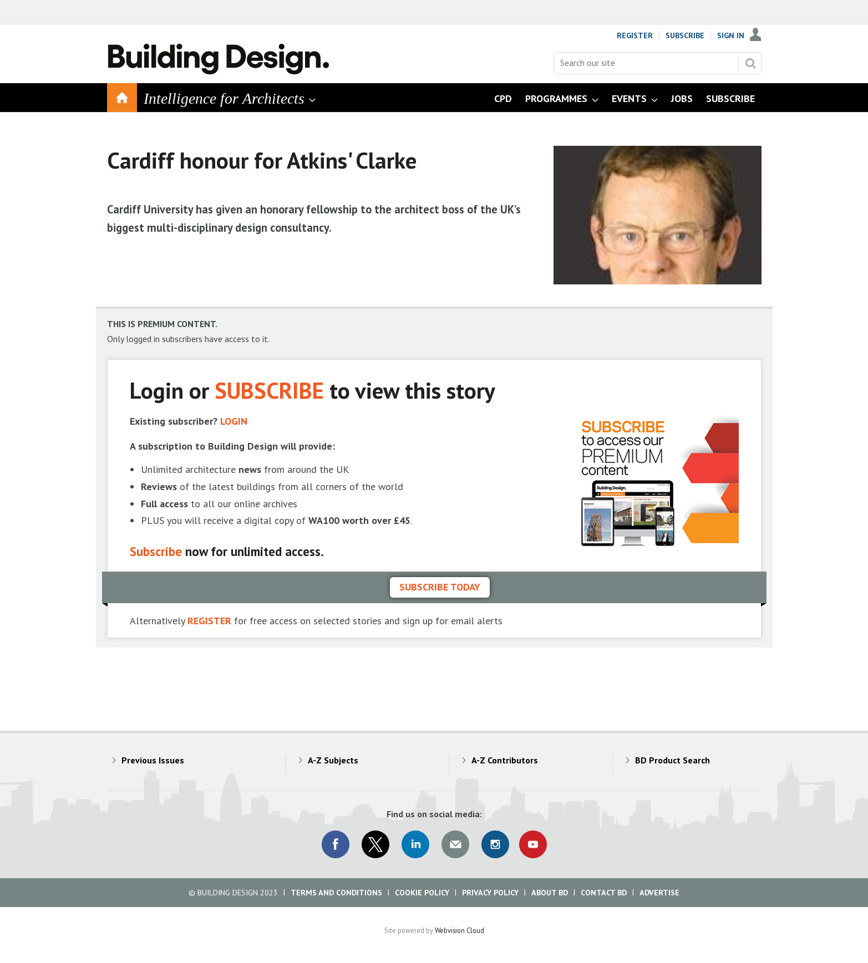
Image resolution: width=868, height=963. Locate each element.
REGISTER (209, 620)
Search (750, 63)
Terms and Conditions (336, 893)
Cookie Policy (422, 893)
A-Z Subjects (333, 760)
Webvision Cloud (459, 930)
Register (635, 35)
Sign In (730, 35)
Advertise (659, 893)
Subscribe (685, 35)
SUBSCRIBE (269, 390)
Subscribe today (439, 586)
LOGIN (233, 421)
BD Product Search (672, 760)
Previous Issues (152, 760)
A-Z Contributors (504, 760)
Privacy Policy (490, 893)
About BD (549, 893)
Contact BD (604, 893)
